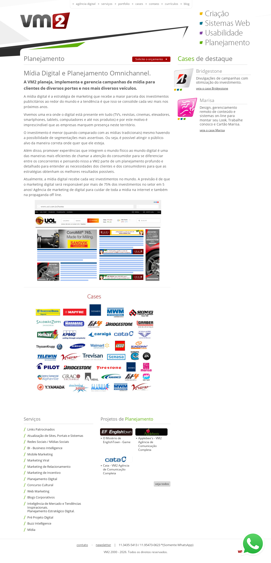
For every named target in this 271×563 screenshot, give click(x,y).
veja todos (162, 484)
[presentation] (82, 4)
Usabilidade (225, 34)
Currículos (171, 4)
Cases (139, 4)
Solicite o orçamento (149, 59)
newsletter (103, 545)
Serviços (106, 4)
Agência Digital (85, 4)
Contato (154, 4)
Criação (225, 14)
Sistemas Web (225, 24)
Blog (187, 4)
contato (82, 545)
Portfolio (124, 4)
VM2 (45, 20)
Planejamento (225, 43)
